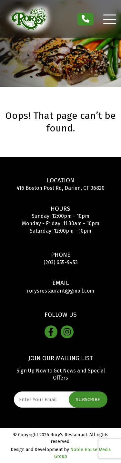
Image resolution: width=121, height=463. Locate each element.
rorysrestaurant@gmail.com (60, 291)
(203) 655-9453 (61, 262)
